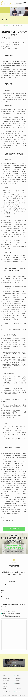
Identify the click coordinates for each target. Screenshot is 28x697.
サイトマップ (18, 691)
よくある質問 (18, 688)
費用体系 (5, 688)
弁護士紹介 (5, 683)
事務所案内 (17, 683)
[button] (2, 8)
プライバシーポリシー (7, 691)
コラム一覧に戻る (14, 528)
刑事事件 (17, 680)
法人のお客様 (6, 680)
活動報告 (5, 686)
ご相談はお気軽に (7, 678)
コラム (16, 686)
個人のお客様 (18, 678)
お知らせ (17, 675)
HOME (4, 675)
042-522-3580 (4, 587)
